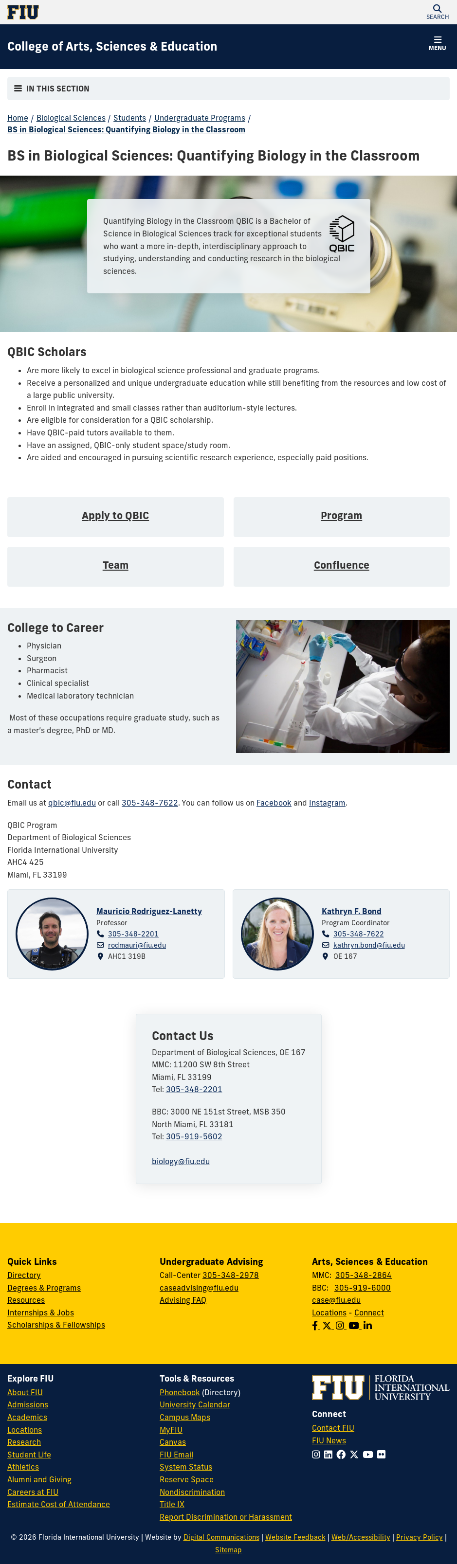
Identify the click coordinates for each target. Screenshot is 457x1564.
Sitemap (228, 1550)
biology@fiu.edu (181, 1161)
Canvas (173, 1442)
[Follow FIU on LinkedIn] (330, 1454)
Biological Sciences (71, 118)
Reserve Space (187, 1479)
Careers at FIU (32, 1492)
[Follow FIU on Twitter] (356, 1454)
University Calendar (195, 1404)
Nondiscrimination (192, 1492)
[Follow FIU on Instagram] (318, 1454)
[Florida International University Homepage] (118, 12)
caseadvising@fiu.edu (199, 1288)
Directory (24, 1275)
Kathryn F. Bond (352, 911)
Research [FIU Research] (24, 1442)
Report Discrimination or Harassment (226, 1517)
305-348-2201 (133, 934)
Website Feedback (295, 1537)
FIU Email (176, 1454)
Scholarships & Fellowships (56, 1325)
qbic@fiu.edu (72, 803)
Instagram (327, 803)
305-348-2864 (363, 1275)
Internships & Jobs (40, 1312)
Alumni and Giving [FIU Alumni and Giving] (39, 1479)
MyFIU (171, 1430)
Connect (369, 1312)
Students (129, 118)
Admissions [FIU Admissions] (27, 1404)
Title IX (172, 1504)
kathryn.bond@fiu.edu (369, 945)
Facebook (274, 803)
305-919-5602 (194, 1136)
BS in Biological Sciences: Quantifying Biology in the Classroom (126, 129)
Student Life (29, 1454)
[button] (437, 12)
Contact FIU (333, 1428)
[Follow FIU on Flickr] (383, 1454)
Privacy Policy (419, 1537)
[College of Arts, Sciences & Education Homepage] (112, 46)
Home (17, 118)
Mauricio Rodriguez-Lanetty (149, 911)
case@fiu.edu (336, 1300)
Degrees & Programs (44, 1288)
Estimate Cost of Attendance (58, 1504)
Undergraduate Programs (199, 118)
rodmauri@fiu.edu (137, 945)
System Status (186, 1467)
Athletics (23, 1467)
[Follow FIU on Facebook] (342, 1454)
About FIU (25, 1392)
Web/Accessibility (360, 1537)
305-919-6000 (362, 1288)
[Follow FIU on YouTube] (370, 1454)
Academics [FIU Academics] (27, 1417)
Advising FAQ (183, 1300)
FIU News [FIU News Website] (329, 1440)
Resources (26, 1300)
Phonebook (180, 1392)
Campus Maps (185, 1417)
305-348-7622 (150, 803)
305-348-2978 (230, 1275)
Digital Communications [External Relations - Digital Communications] (221, 1537)
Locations (329, 1312)
